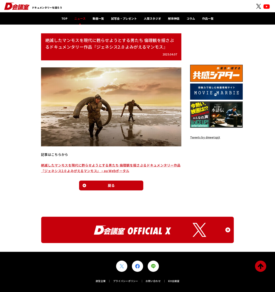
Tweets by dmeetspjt (205, 137)
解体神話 (173, 18)
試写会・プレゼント (124, 18)
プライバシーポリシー (125, 281)
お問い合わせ (153, 281)
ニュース (80, 18)
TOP (64, 18)
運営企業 (101, 281)
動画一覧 (98, 18)
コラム (191, 18)
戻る (111, 185)
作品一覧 (208, 18)
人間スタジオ (152, 18)
